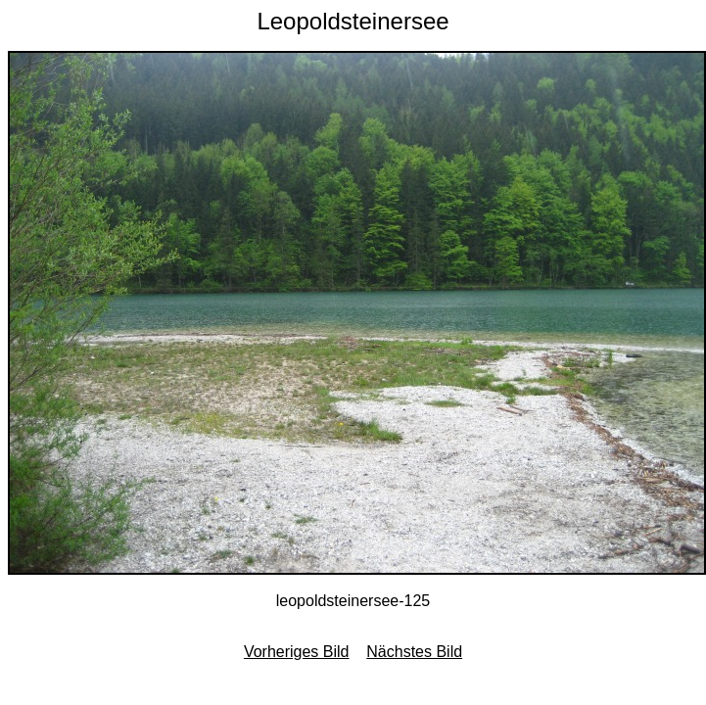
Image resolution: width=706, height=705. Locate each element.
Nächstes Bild (414, 651)
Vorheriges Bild (297, 651)
